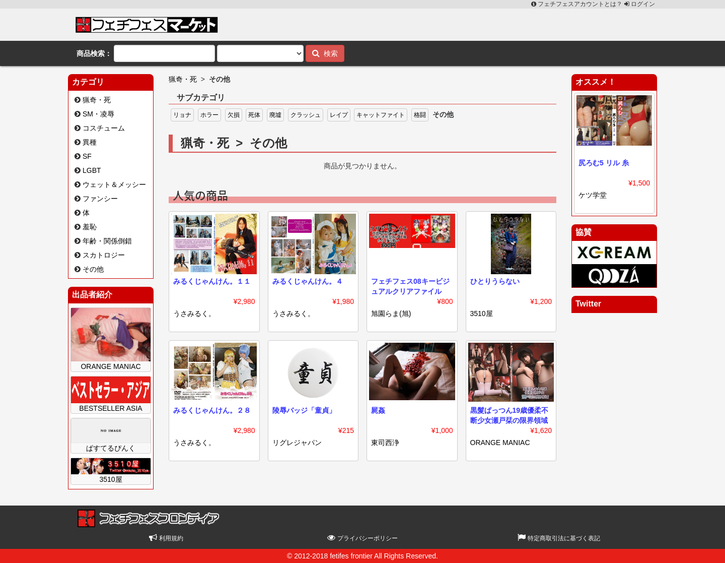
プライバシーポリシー (362, 538)
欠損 (234, 114)
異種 (90, 142)
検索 (325, 53)
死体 (254, 114)
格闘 (420, 114)
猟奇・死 (97, 100)
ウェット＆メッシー (114, 184)
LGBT (92, 170)
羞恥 (90, 227)
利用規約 (166, 538)
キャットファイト (380, 114)
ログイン (639, 4)
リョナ (182, 114)
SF (87, 156)
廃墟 (275, 114)
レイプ (339, 114)
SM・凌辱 (98, 114)
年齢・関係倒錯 (107, 241)
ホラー (209, 114)
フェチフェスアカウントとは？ (577, 4)
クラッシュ (306, 114)
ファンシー (100, 199)
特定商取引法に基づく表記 (559, 538)
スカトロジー (104, 255)
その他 (93, 269)
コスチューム (104, 128)
